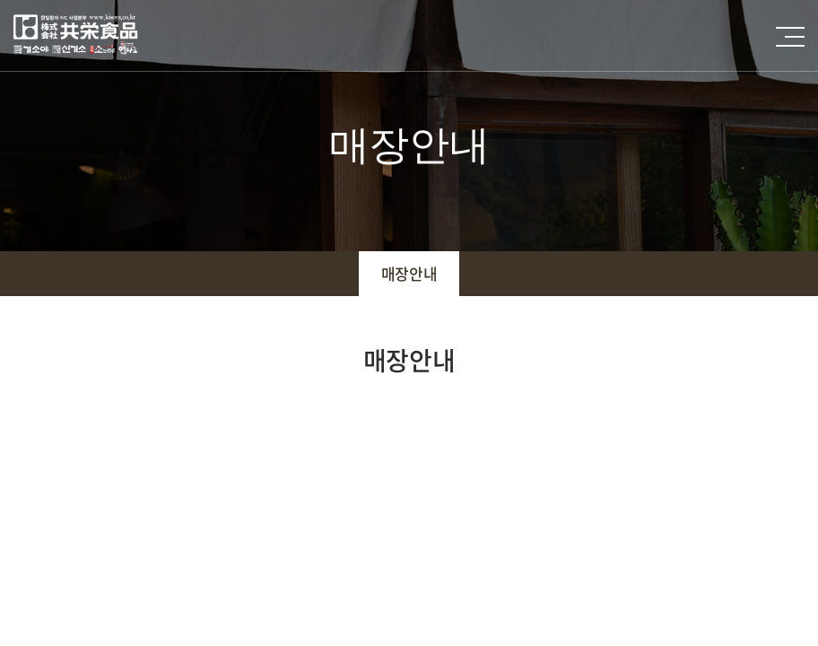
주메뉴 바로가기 (0, 0)
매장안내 (409, 273)
